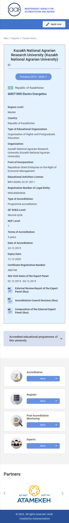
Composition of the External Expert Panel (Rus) (35, 311)
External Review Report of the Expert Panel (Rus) (36, 290)
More (42, 425)
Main (6, 38)
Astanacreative (41, 518)
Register (16, 38)
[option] (34, 493)
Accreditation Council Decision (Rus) (36, 300)
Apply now (56, 24)
